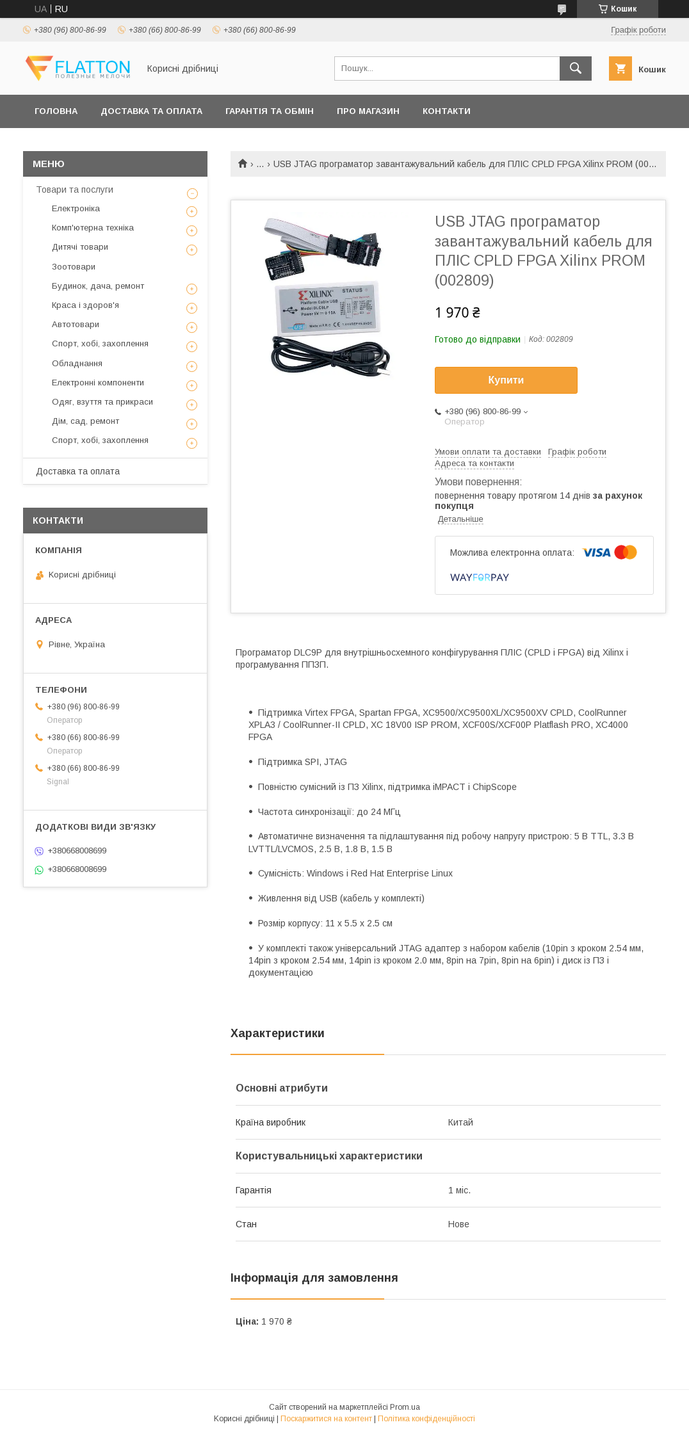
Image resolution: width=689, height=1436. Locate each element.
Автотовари (75, 324)
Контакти (447, 111)
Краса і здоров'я (85, 305)
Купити (506, 380)
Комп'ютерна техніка (93, 227)
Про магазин (368, 111)
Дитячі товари (80, 247)
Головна (56, 111)
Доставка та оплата (151, 111)
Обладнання (77, 363)
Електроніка (76, 208)
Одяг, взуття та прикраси (102, 402)
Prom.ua (405, 1407)
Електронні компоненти (98, 382)
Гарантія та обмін (269, 111)
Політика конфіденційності (426, 1418)
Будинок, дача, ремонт (98, 286)
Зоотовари (73, 266)
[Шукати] (576, 68)
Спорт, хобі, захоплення (100, 343)
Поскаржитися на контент (326, 1418)
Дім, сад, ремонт (85, 421)
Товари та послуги (74, 189)
